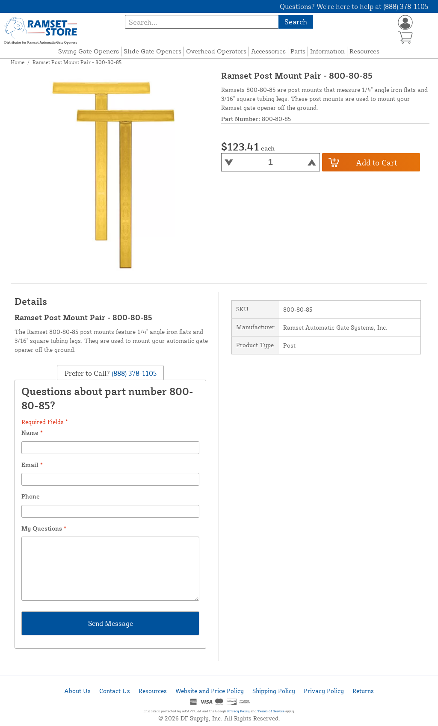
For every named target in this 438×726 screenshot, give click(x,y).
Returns (363, 690)
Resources (364, 51)
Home (17, 62)
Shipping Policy (273, 690)
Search (295, 21)
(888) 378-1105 (133, 373)
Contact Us (114, 690)
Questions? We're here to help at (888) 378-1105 (354, 6)
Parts (297, 51)
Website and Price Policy (209, 690)
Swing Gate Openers (88, 51)
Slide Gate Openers (152, 51)
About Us (77, 690)
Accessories (268, 51)
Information (327, 51)
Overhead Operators (216, 51)
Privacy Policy (324, 690)
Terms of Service (270, 711)
